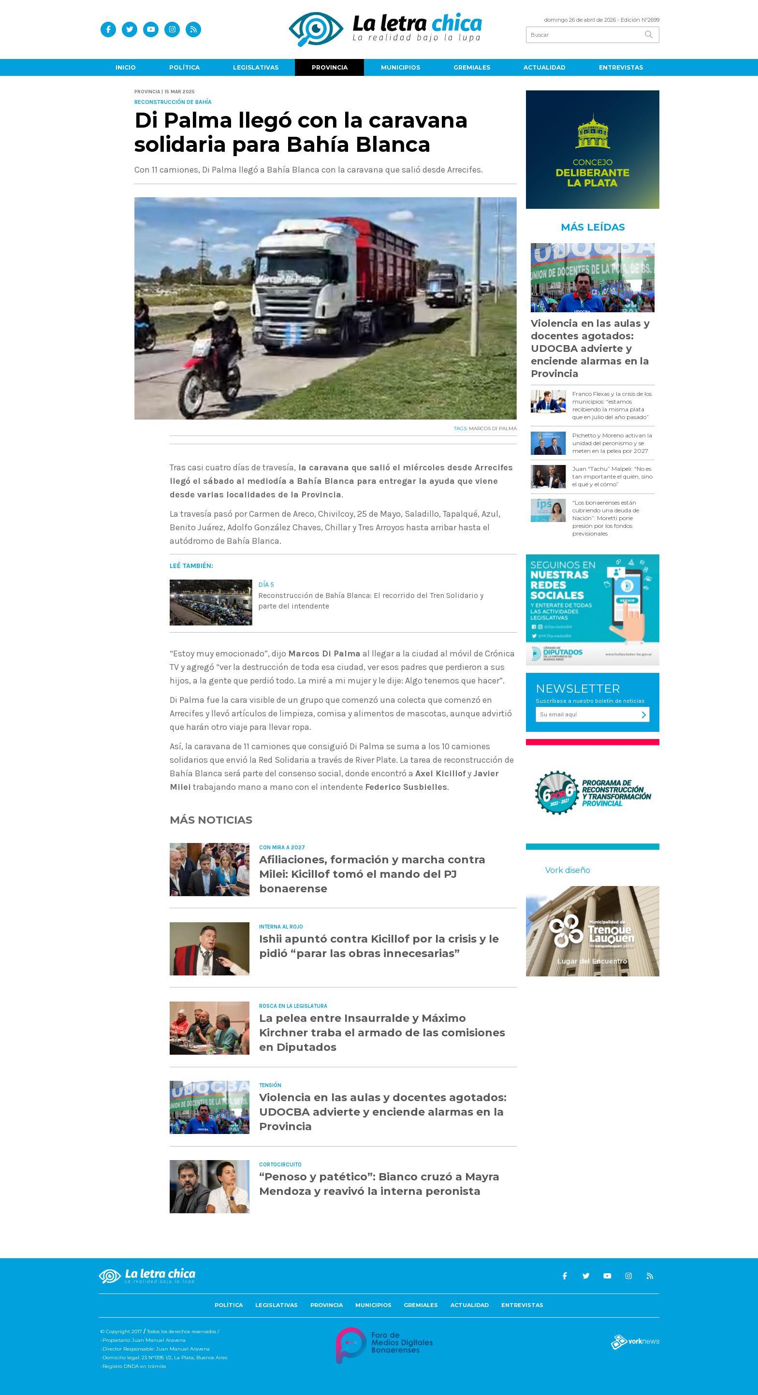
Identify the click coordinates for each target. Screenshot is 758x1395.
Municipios (400, 67)
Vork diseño (567, 870)
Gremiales (471, 67)
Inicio (126, 67)
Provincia (330, 67)
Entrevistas (621, 67)
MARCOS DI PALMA (493, 428)
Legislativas (255, 67)
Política (184, 67)
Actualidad (545, 67)
